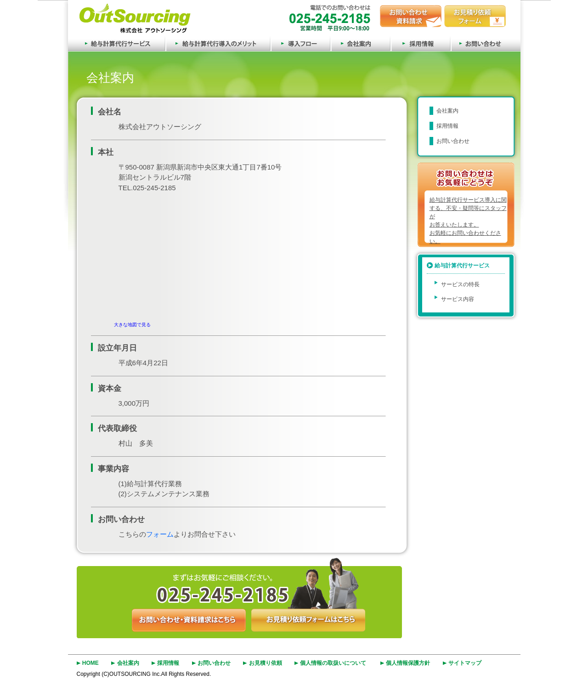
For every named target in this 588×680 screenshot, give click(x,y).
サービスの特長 (460, 284)
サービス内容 (457, 299)
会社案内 (360, 43)
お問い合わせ (485, 43)
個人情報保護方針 (408, 663)
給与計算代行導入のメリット (218, 43)
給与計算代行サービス (116, 43)
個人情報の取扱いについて (333, 663)
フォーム (160, 534)
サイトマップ (464, 663)
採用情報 (420, 43)
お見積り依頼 (265, 663)
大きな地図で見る (132, 324)
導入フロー (301, 43)
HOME (90, 663)
